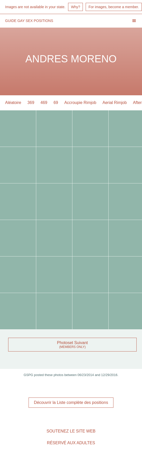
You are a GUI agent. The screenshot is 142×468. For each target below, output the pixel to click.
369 (31, 102)
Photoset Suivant (72, 343)
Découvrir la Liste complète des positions (71, 402)
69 (56, 102)
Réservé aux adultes (71, 443)
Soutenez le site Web (70, 431)
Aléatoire (13, 102)
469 (44, 102)
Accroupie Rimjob (80, 102)
